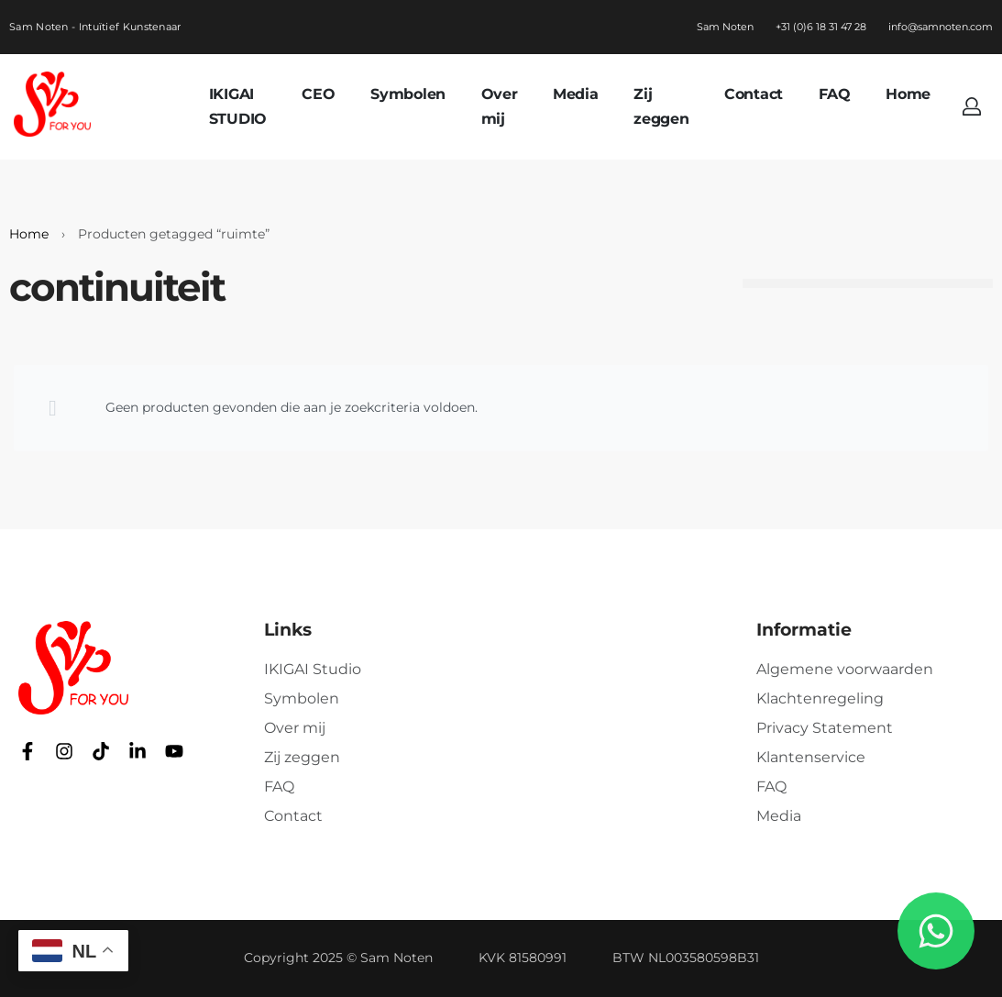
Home (29, 234)
